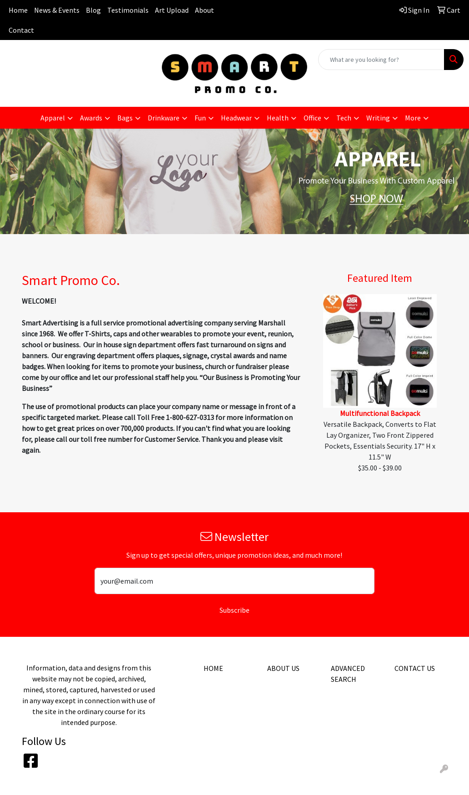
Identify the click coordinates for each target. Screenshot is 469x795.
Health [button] (278, 117)
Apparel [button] (52, 117)
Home (18, 10)
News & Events (57, 10)
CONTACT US (414, 668)
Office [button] (312, 117)
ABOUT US (283, 668)
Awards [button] (91, 117)
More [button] (413, 117)
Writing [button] (378, 117)
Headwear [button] (236, 117)
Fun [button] (200, 117)
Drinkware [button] (164, 117)
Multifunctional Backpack (380, 413)
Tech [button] (343, 117)
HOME (213, 668)
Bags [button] (125, 117)
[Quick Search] (381, 59)
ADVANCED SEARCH (348, 674)
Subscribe (234, 610)
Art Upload (172, 10)
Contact (21, 30)
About (204, 10)
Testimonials (128, 10)
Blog (93, 10)
